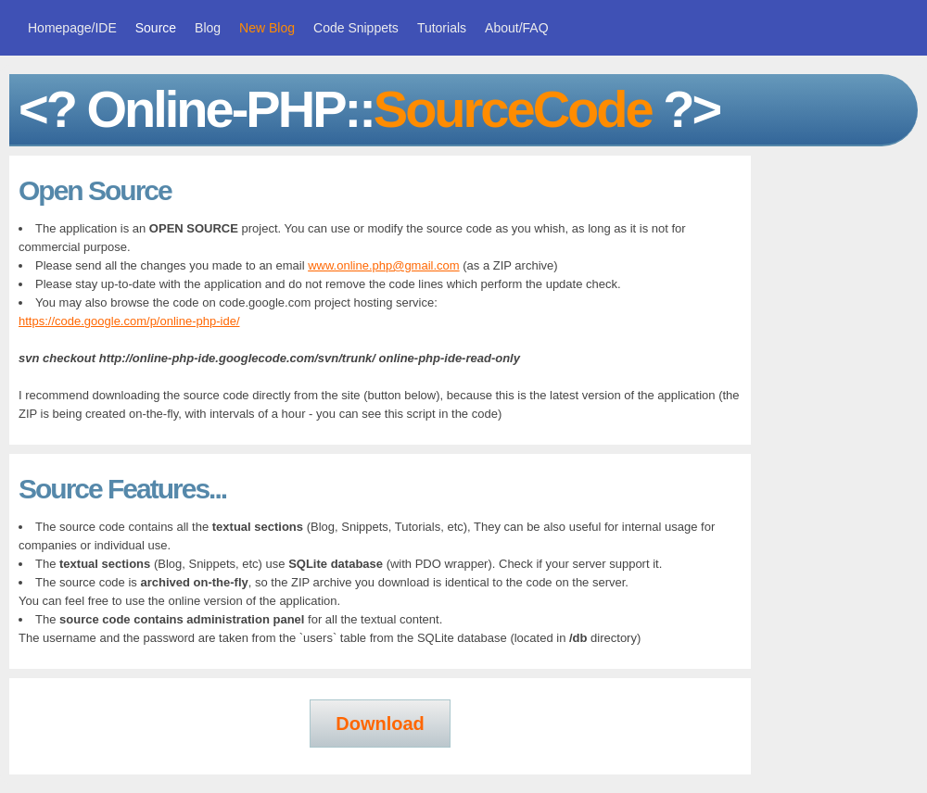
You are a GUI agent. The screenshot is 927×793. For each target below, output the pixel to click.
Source (155, 27)
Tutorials (441, 27)
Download (380, 723)
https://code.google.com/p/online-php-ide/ (129, 321)
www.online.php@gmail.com (384, 265)
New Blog (267, 27)
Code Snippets (356, 27)
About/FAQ (516, 27)
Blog (208, 27)
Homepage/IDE (72, 27)
